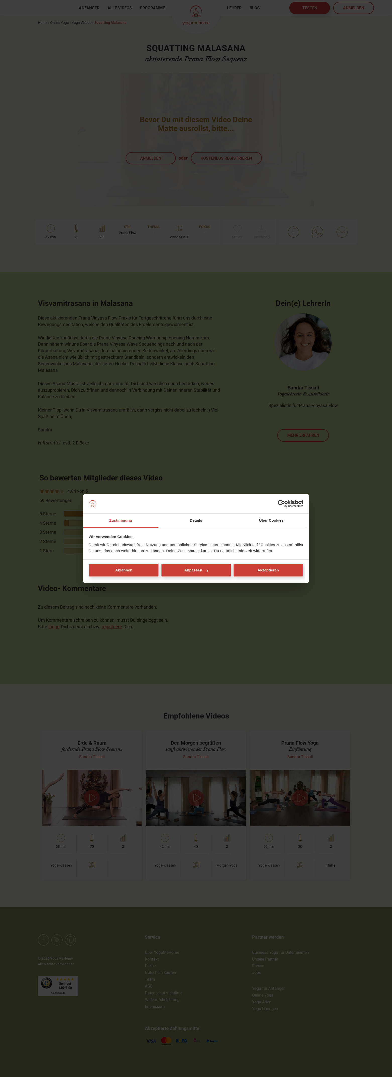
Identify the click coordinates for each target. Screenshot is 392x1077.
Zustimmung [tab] (120, 520)
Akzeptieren (268, 570)
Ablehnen (123, 570)
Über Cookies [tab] (271, 520)
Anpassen (196, 570)
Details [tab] (196, 520)
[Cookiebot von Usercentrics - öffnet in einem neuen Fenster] (281, 504)
